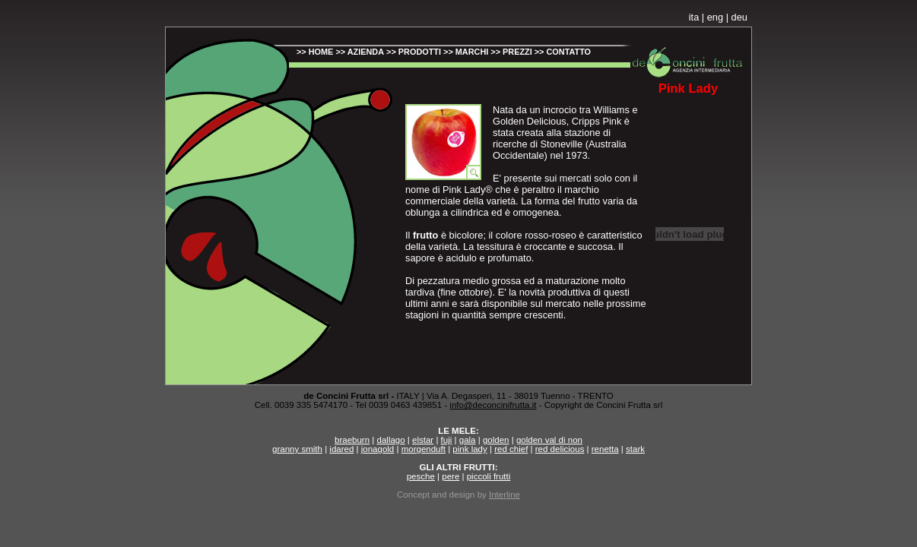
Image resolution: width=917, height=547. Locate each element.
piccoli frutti (489, 476)
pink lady (469, 449)
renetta (605, 449)
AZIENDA (365, 51)
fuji (446, 439)
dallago (391, 439)
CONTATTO (568, 51)
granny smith (297, 449)
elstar (422, 439)
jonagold (378, 449)
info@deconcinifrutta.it (492, 404)
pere (450, 476)
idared (341, 449)
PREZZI (517, 51)
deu (739, 17)
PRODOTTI (419, 51)
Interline (504, 494)
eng (715, 17)
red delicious (560, 449)
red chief (511, 449)
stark (635, 449)
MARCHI (472, 51)
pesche (421, 476)
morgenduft (423, 449)
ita (694, 17)
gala (467, 439)
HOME (321, 51)
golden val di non (549, 439)
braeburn (352, 439)
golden (496, 439)
